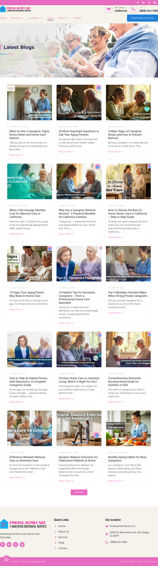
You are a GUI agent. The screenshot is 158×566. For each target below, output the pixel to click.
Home (3, 18)
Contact (77, 18)
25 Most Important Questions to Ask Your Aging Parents (79, 133)
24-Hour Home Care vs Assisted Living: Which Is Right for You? (79, 380)
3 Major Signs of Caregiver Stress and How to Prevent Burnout (125, 134)
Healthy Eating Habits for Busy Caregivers (127, 459)
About (63, 18)
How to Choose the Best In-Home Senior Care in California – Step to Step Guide (127, 213)
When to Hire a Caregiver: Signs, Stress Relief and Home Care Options (29, 134)
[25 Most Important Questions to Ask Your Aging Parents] (79, 102)
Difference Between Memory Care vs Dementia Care (27, 459)
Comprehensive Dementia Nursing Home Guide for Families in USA (124, 381)
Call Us (142, 7)
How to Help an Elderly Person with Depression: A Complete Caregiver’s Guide (28, 381)
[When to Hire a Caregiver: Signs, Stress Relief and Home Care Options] (29, 102)
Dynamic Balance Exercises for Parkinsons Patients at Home (78, 459)
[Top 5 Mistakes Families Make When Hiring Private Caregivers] (128, 264)
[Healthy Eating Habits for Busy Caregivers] (128, 428)
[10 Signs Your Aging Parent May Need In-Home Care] (29, 264)
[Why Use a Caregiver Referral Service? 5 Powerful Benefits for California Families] (79, 181)
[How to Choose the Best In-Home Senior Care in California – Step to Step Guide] (128, 181)
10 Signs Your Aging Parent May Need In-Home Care (26, 294)
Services (17, 18)
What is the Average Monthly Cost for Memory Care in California (27, 213)
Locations (36, 18)
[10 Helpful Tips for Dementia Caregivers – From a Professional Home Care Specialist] (79, 264)
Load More (79, 492)
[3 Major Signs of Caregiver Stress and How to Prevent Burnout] (128, 102)
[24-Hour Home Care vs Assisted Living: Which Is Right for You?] (79, 349)
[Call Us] (133, 9)
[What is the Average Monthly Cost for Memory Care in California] (29, 181)
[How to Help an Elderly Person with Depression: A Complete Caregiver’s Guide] (29, 349)
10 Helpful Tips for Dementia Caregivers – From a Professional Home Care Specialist (77, 297)
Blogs (50, 18)
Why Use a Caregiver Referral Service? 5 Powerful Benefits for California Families (77, 213)
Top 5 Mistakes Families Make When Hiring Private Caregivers (127, 294)
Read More (17, 155)
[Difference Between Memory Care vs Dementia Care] (29, 428)
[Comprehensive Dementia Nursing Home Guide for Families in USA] (128, 349)
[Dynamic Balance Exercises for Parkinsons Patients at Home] (79, 428)
